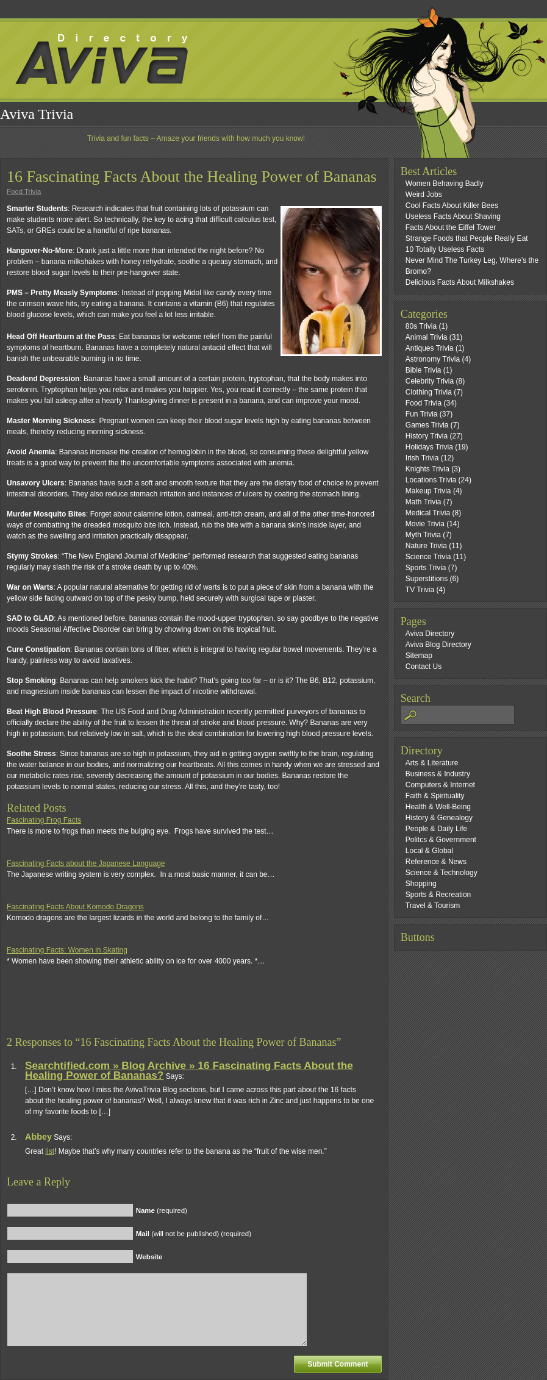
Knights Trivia (427, 469)
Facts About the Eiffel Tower (451, 227)
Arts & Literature (432, 763)
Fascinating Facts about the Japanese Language (86, 863)
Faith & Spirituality (435, 796)
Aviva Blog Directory (438, 644)
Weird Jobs (424, 194)
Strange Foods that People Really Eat (467, 238)
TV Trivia (420, 589)
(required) (161, 1210)
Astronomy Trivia (433, 359)
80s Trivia (421, 326)
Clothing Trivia (429, 392)
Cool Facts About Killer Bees (452, 205)
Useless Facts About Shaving (453, 216)
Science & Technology (441, 872)
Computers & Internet (440, 785)
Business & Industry (438, 774)
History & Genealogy (439, 817)
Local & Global (429, 850)
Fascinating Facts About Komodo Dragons (75, 907)
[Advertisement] (149, 1006)
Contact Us (424, 666)
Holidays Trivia (429, 447)
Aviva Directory (430, 633)
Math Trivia (424, 502)
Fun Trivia (422, 414)
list (49, 1151)
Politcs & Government (441, 839)
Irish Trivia (422, 458)
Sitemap (419, 655)
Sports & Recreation (438, 894)
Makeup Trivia (428, 491)
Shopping (421, 883)
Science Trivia (428, 556)
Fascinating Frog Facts (44, 820)
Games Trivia (427, 425)
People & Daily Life (436, 828)
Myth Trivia (423, 535)
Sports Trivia (426, 567)
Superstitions (427, 578)
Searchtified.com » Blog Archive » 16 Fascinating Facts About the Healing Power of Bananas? (189, 1070)
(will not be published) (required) (193, 1233)
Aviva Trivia (36, 114)
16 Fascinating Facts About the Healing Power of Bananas (192, 176)
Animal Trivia (427, 337)
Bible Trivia (424, 370)
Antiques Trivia (430, 348)
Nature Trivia (426, 546)
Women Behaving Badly (445, 183)
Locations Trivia (431, 480)
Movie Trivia (425, 524)
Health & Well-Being (438, 807)
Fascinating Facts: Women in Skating (67, 950)
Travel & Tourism (433, 905)
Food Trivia (24, 191)
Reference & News (436, 861)
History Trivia (427, 436)
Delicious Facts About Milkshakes (460, 282)
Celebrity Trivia (430, 381)
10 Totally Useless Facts (445, 249)
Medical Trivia (428, 513)
